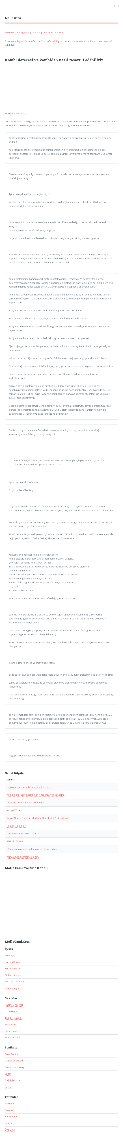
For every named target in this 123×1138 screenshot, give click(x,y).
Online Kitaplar (13, 975)
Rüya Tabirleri (12, 1054)
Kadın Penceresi (14, 1004)
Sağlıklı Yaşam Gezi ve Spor (31, 41)
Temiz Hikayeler (13, 1017)
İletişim (59, 32)
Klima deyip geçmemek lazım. (23, 856)
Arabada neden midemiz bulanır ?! (25, 802)
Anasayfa (10, 955)
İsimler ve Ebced (14, 1060)
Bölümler (10, 32)
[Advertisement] (52, 88)
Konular (36, 32)
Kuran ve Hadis (13, 968)
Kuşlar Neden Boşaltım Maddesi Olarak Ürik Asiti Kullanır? (38, 818)
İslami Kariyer (12, 988)
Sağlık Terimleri (13, 1080)
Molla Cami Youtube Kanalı (26, 868)
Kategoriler (23, 32)
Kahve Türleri (14, 810)
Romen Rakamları (16, 825)
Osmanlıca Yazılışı (14, 1067)
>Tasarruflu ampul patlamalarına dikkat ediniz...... (34, 849)
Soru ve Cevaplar (14, 981)
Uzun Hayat (11, 1011)
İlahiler (8, 1087)
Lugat (8, 1073)
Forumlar (10, 41)
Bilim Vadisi (11, 1024)
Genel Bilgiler (55, 41)
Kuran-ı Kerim (12, 962)
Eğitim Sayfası (12, 1031)
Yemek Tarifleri (13, 1037)
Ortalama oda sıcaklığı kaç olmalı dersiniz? (30, 787)
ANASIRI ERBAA (15, 841)
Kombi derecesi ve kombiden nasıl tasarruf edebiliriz (35, 794)
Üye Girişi (48, 32)
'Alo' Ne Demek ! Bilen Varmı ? (23, 833)
